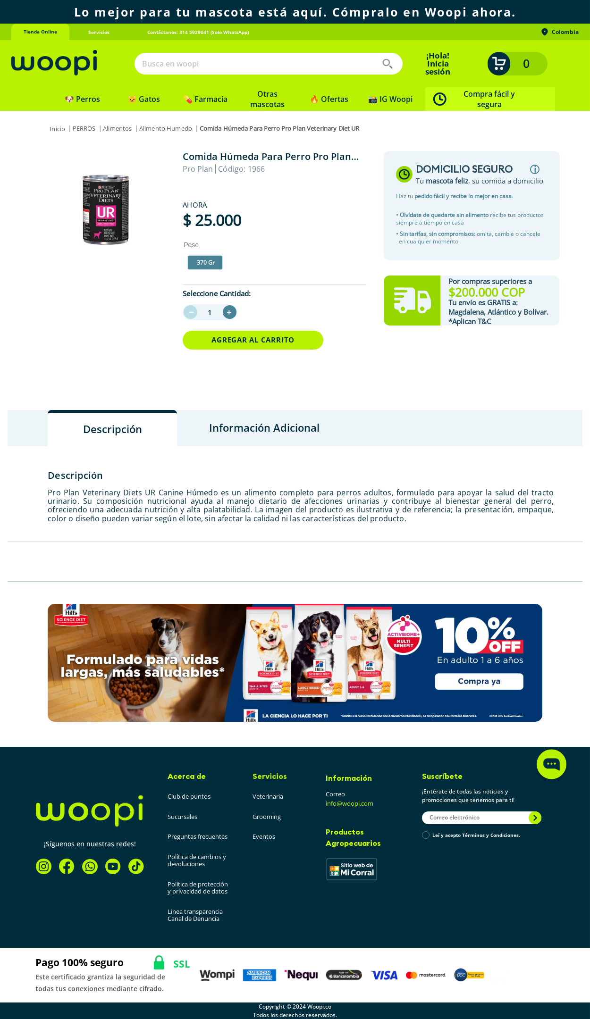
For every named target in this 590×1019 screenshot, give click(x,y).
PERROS (84, 128)
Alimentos (117, 128)
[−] (190, 312)
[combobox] (269, 64)
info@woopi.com (349, 803)
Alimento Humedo (165, 128)
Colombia (559, 32)
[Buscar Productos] (387, 64)
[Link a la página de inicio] (57, 129)
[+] (229, 312)
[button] (205, 262)
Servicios (270, 776)
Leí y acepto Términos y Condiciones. (476, 835)
